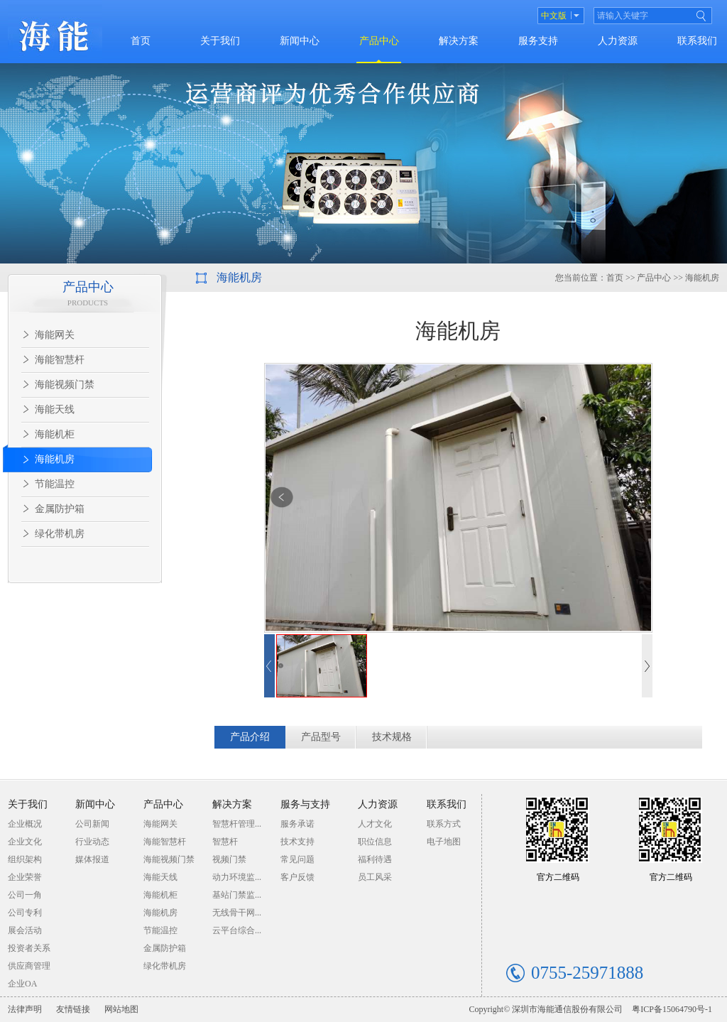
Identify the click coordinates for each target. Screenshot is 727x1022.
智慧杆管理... (236, 824)
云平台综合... (236, 930)
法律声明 (25, 1009)
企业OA (22, 984)
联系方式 (444, 824)
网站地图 (121, 1009)
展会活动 (25, 930)
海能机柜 (55, 434)
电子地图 (444, 842)
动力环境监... (236, 877)
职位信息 (375, 842)
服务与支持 (305, 804)
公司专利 (25, 913)
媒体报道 (92, 859)
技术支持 (297, 842)
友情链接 (73, 1009)
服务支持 (538, 41)
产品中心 (379, 41)
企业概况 (25, 824)
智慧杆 (225, 842)
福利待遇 (375, 859)
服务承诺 (297, 824)
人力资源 (618, 41)
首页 (141, 41)
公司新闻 (92, 824)
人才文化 (375, 824)
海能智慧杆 (59, 359)
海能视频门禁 (64, 384)
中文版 (554, 16)
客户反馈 (297, 877)
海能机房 (55, 459)
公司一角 (25, 895)
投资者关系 (29, 948)
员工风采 (375, 877)
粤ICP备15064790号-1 (672, 1009)
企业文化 (25, 842)
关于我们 (220, 41)
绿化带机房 (59, 533)
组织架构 (25, 859)
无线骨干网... (236, 913)
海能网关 (55, 335)
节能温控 (55, 484)
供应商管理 (29, 966)
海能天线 (55, 409)
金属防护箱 (59, 509)
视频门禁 (229, 859)
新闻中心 (299, 41)
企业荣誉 (25, 877)
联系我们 (697, 41)
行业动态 (92, 842)
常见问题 (297, 859)
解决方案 (459, 41)
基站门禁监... (236, 895)
